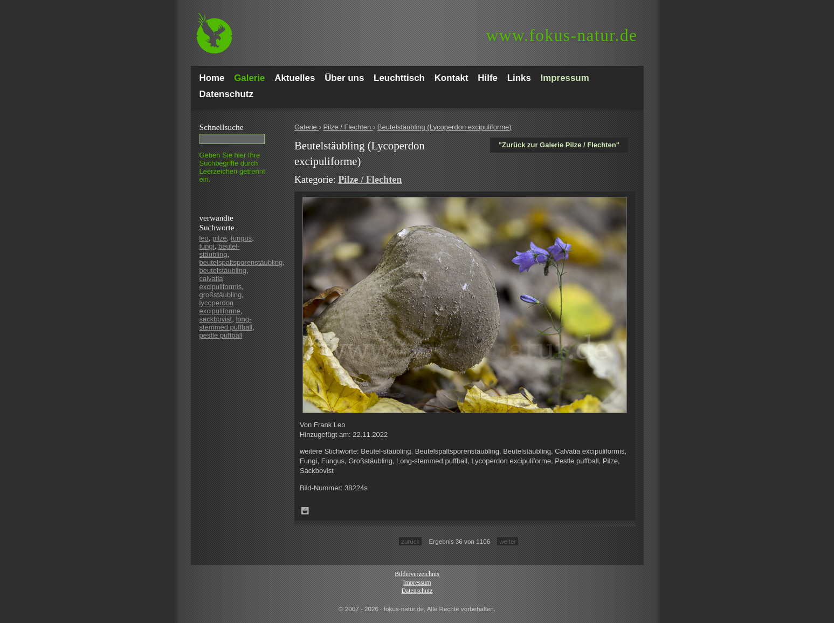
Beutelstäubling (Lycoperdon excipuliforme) (444, 127)
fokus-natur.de (562, 35)
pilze (219, 238)
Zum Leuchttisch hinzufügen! (305, 511)
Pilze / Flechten (348, 127)
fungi (207, 246)
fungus (241, 238)
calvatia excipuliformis (220, 283)
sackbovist (215, 319)
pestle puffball (221, 335)
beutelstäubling (222, 270)
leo (204, 238)
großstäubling (220, 295)
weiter (507, 541)
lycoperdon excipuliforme (220, 307)
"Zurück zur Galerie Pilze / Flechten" (559, 145)
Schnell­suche (221, 127)
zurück (410, 541)
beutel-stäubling (219, 250)
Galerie (306, 127)
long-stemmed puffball (226, 323)
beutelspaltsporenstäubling (241, 262)
